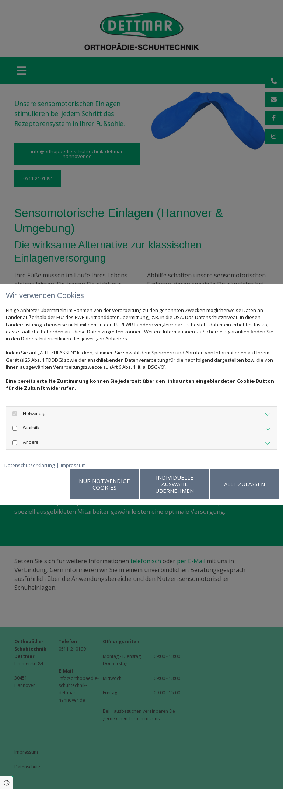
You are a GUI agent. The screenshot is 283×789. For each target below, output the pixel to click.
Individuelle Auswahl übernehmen (174, 484)
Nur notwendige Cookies (104, 484)
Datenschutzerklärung (29, 465)
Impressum (73, 465)
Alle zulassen (244, 484)
